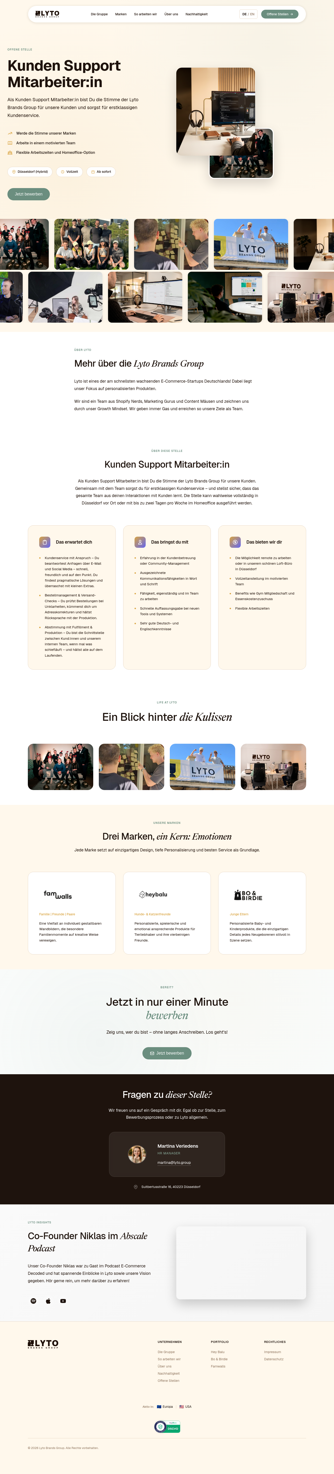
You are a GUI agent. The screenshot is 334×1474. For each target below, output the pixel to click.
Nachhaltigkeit (197, 14)
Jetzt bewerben (28, 194)
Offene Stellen (278, 14)
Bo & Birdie (219, 1359)
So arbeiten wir (145, 14)
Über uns (171, 14)
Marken (121, 14)
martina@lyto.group (174, 1162)
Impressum (272, 1352)
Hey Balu (218, 1352)
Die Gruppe (99, 14)
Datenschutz (274, 1359)
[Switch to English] (248, 14)
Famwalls (218, 1366)
